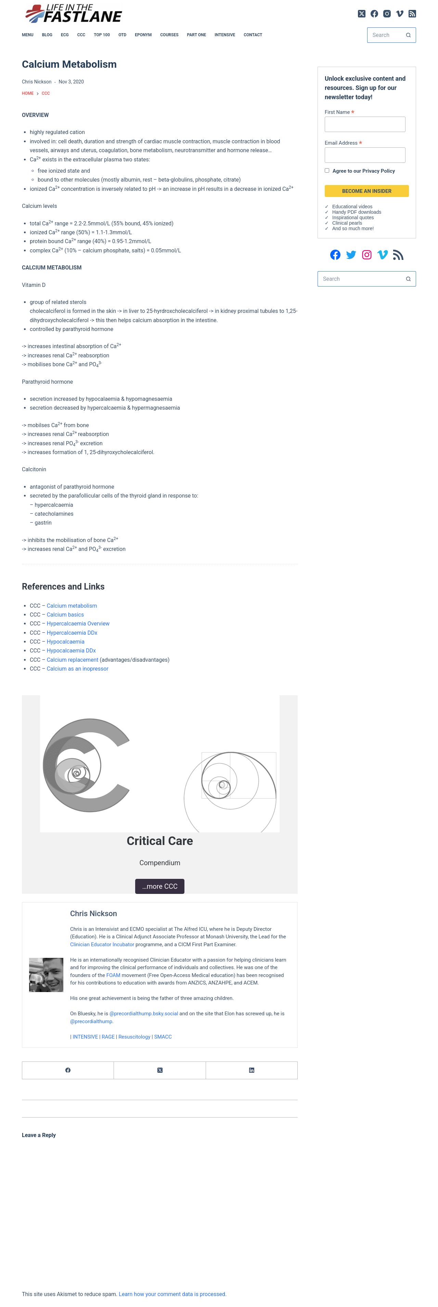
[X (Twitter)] (361, 13)
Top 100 (102, 34)
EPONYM (143, 34)
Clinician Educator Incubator (102, 944)
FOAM (113, 975)
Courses (169, 34)
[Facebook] (374, 13)
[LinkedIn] (252, 1070)
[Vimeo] (399, 13)
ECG (65, 34)
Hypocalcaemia (66, 641)
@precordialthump (91, 1021)
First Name (340, 112)
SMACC (163, 1036)
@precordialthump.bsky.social (144, 1014)
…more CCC (160, 886)
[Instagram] (387, 13)
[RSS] (412, 13)
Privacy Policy (378, 171)
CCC (81, 34)
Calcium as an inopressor (77, 668)
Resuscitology (134, 1036)
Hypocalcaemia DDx (71, 650)
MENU (28, 34)
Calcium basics (65, 614)
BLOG (47, 34)
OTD (122, 34)
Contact (253, 34)
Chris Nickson (93, 913)
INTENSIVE (225, 34)
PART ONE (196, 34)
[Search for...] (384, 35)
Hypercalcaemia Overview (78, 623)
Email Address (343, 142)
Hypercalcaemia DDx (72, 633)
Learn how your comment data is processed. (173, 1294)
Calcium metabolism (72, 606)
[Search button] (408, 35)
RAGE (108, 1036)
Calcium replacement (73, 660)
